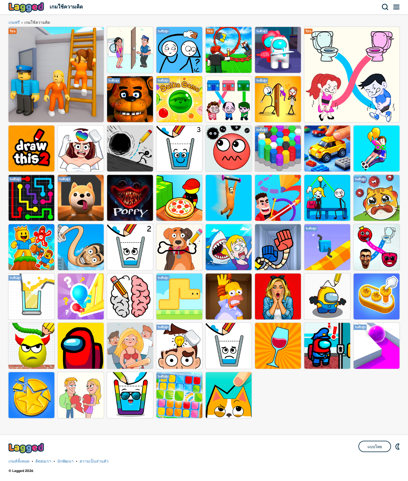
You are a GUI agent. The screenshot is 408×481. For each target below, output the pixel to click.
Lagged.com (26, 448)
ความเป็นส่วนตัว (94, 461)
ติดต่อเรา (43, 461)
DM (398, 446)
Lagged (26, 7)
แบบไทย (374, 446)
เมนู (396, 7)
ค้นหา (385, 7)
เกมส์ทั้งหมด (18, 461)
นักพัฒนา (65, 461)
